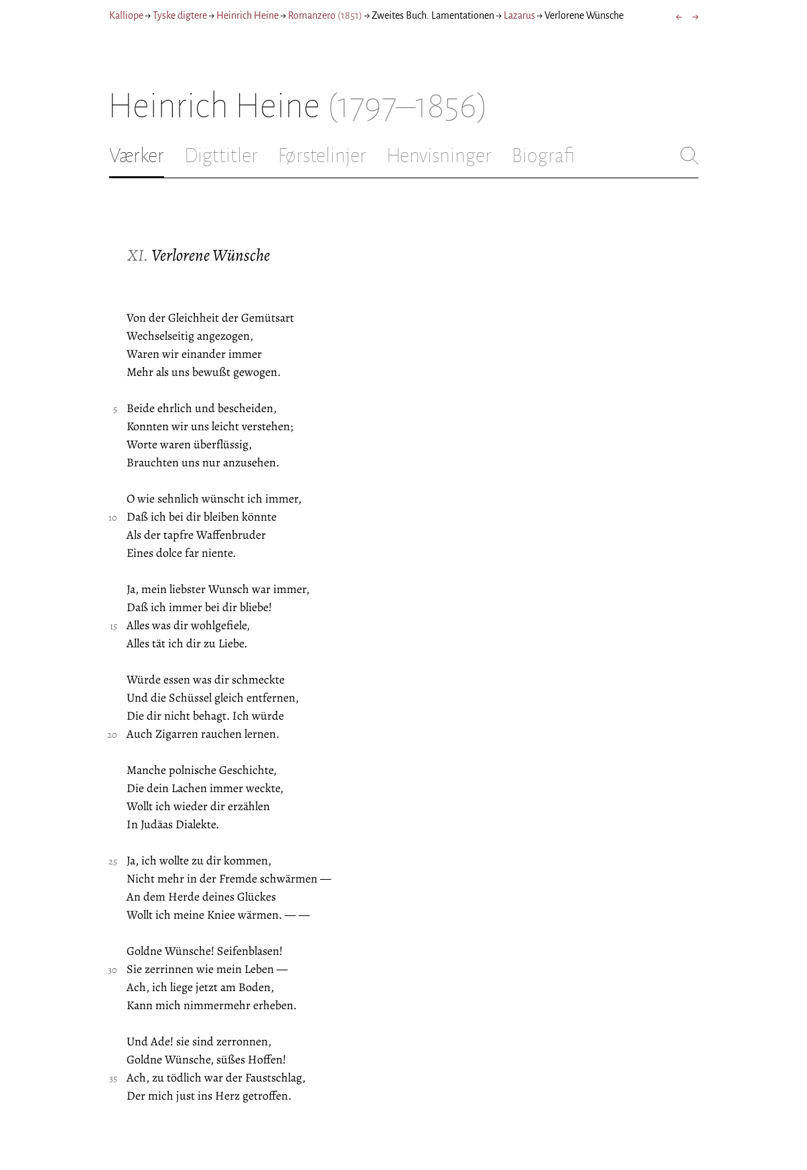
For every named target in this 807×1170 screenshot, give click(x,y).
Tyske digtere (180, 15)
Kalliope (126, 15)
